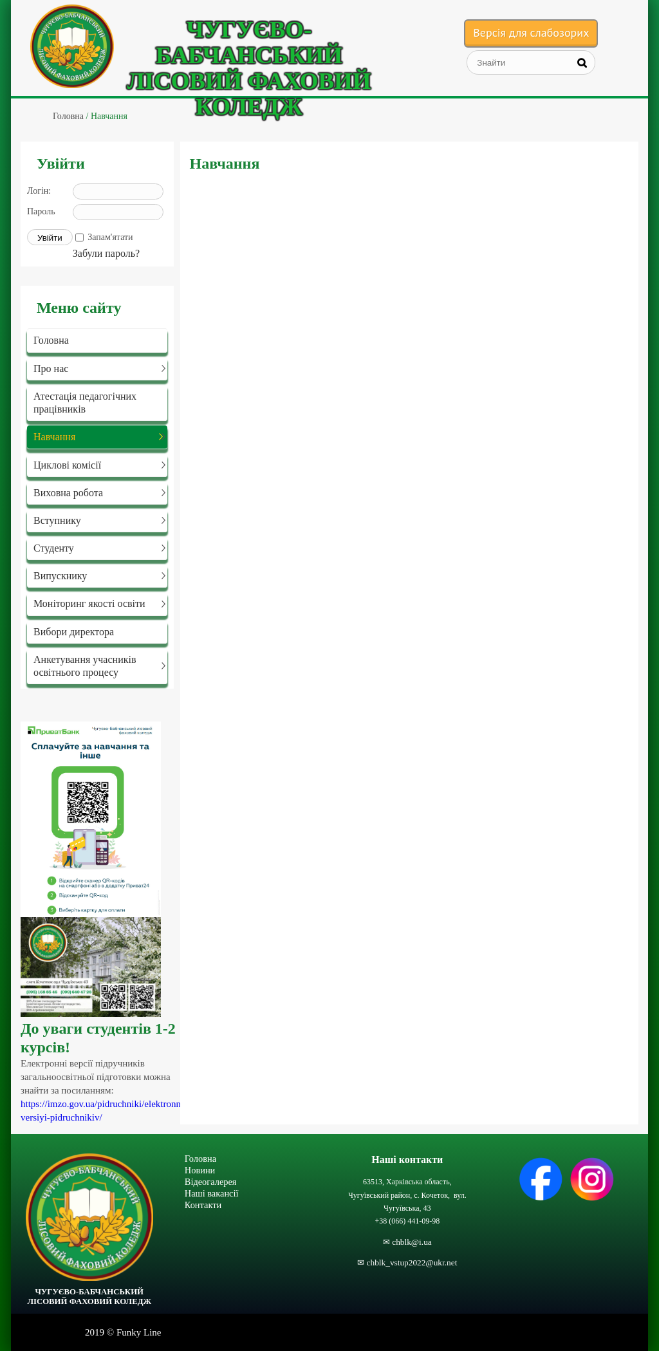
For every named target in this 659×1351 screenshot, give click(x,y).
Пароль (41, 211)
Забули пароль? (106, 253)
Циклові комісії (67, 465)
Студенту (53, 548)
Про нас (50, 368)
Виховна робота (68, 492)
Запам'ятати (110, 237)
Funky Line (139, 1332)
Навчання (54, 436)
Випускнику (60, 575)
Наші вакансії (212, 1193)
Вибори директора (73, 631)
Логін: (39, 191)
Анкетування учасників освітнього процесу (84, 665)
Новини (200, 1170)
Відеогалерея (211, 1182)
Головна (51, 340)
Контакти (203, 1205)
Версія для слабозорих (531, 32)
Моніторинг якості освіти (89, 603)
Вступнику (57, 520)
